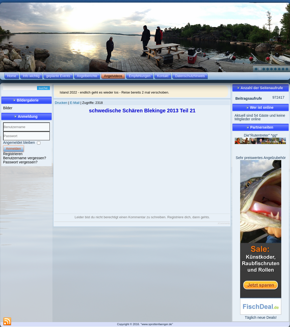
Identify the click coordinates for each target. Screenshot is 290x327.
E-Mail (75, 103)
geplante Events (58, 76)
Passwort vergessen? (20, 162)
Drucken (61, 103)
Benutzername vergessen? (24, 158)
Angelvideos (113, 76)
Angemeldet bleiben (19, 142)
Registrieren (12, 154)
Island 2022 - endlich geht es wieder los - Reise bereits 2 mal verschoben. (114, 92)
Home (11, 76)
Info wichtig (31, 76)
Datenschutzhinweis (190, 76)
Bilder (7, 108)
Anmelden (13, 148)
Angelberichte (87, 76)
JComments (224, 223)
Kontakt (162, 76)
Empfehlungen (139, 76)
